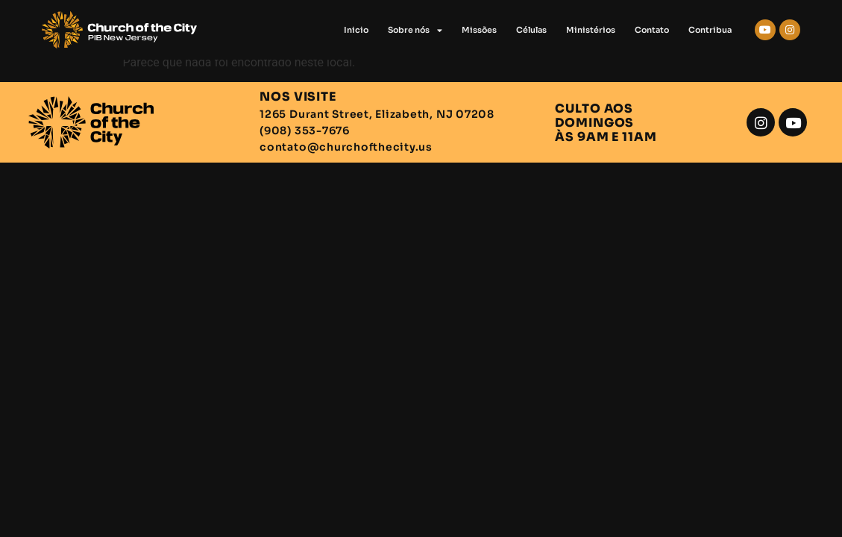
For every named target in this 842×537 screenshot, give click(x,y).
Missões (479, 30)
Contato (652, 30)
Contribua (710, 30)
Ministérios (590, 30)
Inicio (356, 30)
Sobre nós (415, 30)
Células (531, 30)
